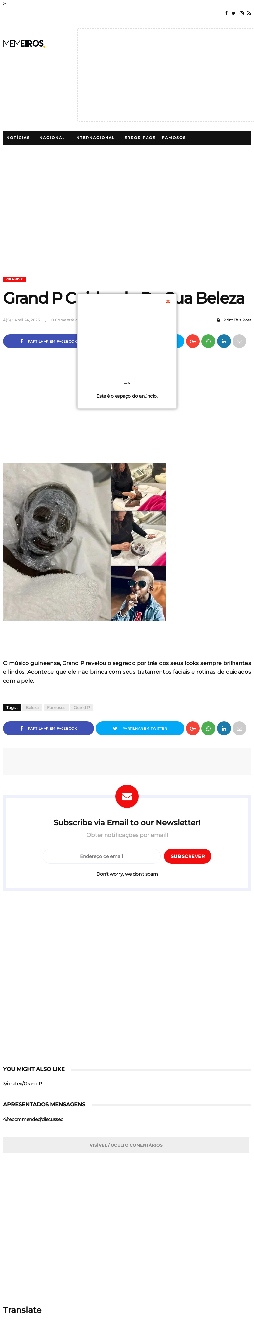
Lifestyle (196, 151)
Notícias (18, 138)
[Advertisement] (127, 230)
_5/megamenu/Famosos (37, 151)
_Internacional (93, 138)
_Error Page (138, 138)
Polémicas (88, 151)
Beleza (32, 708)
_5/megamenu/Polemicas (143, 151)
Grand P (14, 279)
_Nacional (51, 138)
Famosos (174, 138)
